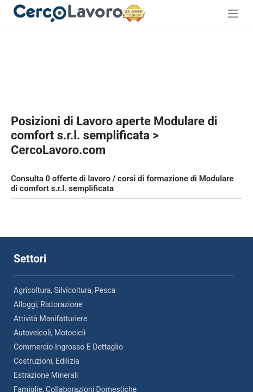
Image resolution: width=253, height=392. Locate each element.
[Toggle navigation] (232, 13)
